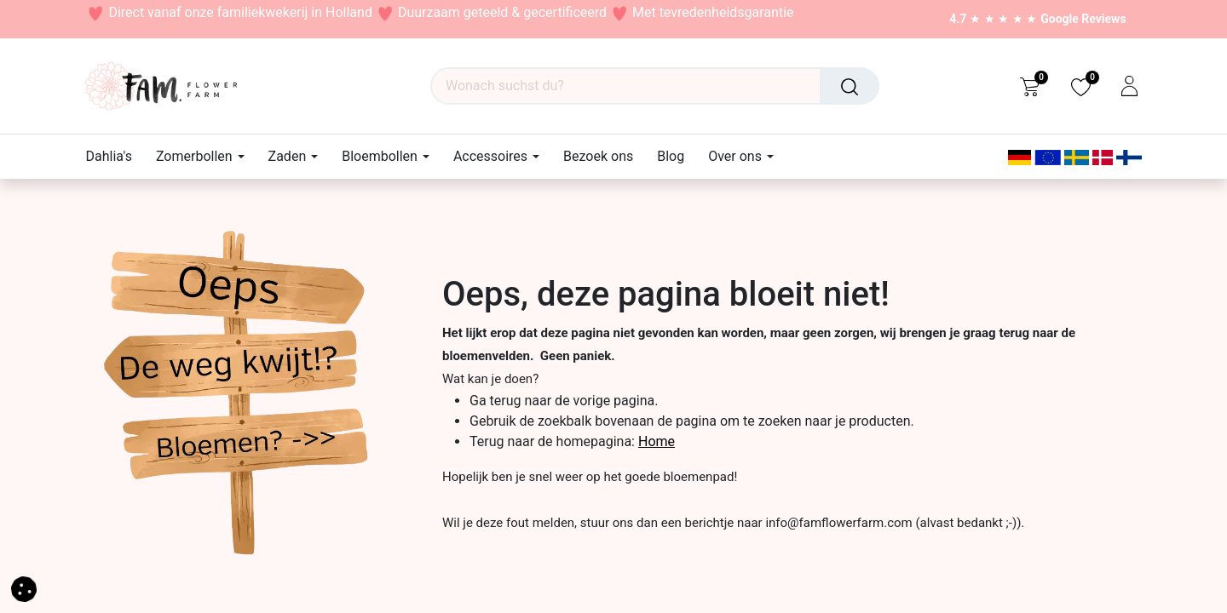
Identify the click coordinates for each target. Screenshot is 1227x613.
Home (656, 441)
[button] (24, 588)
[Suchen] (849, 86)
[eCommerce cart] (1029, 86)
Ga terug (495, 400)
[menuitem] (115, 156)
